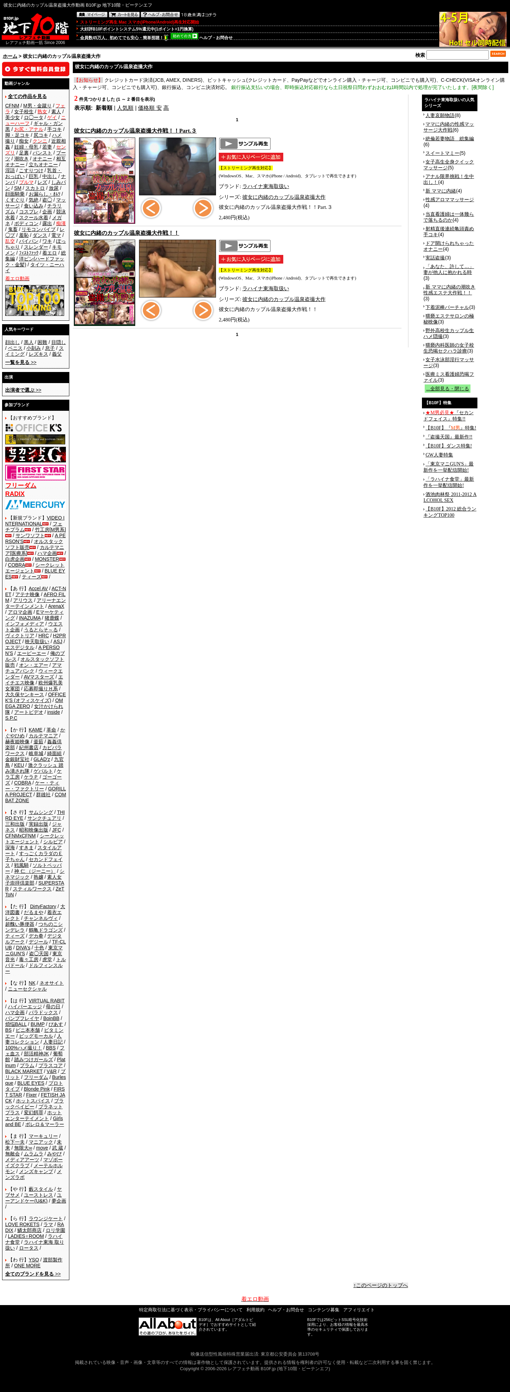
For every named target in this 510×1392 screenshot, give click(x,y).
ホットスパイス (33, 1100)
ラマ (48, 1224)
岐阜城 (36, 753)
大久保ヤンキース (24, 694)
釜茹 (38, 741)
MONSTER (47, 559)
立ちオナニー (43, 164)
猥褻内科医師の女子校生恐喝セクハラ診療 (448, 348)
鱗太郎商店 (29, 1230)
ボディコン (26, 223)
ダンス (40, 235)
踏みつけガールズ (33, 1059)
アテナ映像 (27, 594)
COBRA (16, 565)
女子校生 (24, 111)
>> (20, 362)
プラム (27, 1065)
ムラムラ (33, 1153)
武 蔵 (57, 1148)
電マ (56, 235)
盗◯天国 (39, 953)
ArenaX (56, 606)
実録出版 (38, 824)
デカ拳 (36, 936)
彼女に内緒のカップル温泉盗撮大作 (284, 197)
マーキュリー (43, 1136)
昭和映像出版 (33, 830)
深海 (10, 847)
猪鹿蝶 (52, 618)
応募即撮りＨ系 (41, 688)
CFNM (12, 105)
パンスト (42, 153)
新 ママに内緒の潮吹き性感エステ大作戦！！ (449, 289)
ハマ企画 (47, 553)
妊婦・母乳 (26, 147)
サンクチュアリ (44, 818)
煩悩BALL (16, 1024)
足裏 (24, 153)
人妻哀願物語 (440, 115)
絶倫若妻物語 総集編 (449, 138)
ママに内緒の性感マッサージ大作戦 (448, 127)
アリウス (23, 600)
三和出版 (15, 824)
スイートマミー (442, 153)
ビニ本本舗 (28, 1030)
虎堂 (47, 959)
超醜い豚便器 (19, 924)
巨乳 (33, 176)
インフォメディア (24, 624)
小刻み (33, 348)
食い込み (33, 206)
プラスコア (50, 1065)
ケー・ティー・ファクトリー (32, 785)
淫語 (10, 170)
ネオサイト (52, 983)
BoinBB (51, 1018)
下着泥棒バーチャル (447, 307)
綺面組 (54, 753)
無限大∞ (23, 1148)
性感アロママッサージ (449, 199)
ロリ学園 (55, 1230)
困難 (42, 342)
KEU (19, 765)
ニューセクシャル (27, 989)
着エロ (49, 253)
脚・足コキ (17, 135)
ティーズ (31, 576)
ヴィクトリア (19, 635)
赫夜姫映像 (17, 741)
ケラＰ (31, 777)
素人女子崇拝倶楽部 (33, 880)
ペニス (15, 348)
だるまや (33, 912)
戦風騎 (21, 865)
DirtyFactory (43, 906)
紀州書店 (28, 747)
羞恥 (24, 235)
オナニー (42, 158)
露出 (47, 223)
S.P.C (11, 718)
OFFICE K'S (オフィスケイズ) (35, 697)
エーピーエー (31, 653)
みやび (54, 1153)
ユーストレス (38, 1195)
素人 (56, 111)
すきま (26, 847)
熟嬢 (38, 877)
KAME (36, 730)
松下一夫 (15, 1142)
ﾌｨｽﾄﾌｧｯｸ (28, 253)
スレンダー (36, 247)
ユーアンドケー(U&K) (33, 1198)
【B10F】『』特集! (450, 428)
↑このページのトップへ (380, 1285)
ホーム (10, 56)
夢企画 (59, 1201)
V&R (52, 1071)
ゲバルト (43, 771)
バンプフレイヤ (22, 1018)
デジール (38, 942)
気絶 (33, 200)
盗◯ (47, 200)
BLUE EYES (30, 1083)
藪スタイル (41, 1189)
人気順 (125, 108)
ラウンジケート (46, 1218)
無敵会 (12, 1153)
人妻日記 (53, 1042)
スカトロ (35, 188)
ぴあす (56, 1024)
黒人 (29, 342)
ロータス (28, 1248)
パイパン (28, 241)
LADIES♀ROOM (26, 1236)
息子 (50, 348)
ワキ (47, 241)
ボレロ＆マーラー (44, 1124)
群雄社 (43, 794)
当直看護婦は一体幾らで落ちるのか (448, 217)
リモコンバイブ (38, 229)
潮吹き (21, 158)
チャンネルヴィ (41, 918)
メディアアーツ (22, 1159)
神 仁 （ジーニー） (35, 871)
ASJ (57, 641)
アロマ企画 (20, 612)
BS (8, 1030)
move (42, 1148)
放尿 (54, 188)
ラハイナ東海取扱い (265, 186)
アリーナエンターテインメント (35, 603)
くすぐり (15, 200)
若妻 (47, 147)
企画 (47, 211)
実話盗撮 (435, 257)
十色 (39, 947)
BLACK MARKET (24, 1071)
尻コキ (41, 135)
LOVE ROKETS (22, 1224)
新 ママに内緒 (440, 191)
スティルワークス (32, 889)
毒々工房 (28, 959)
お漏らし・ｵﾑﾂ (44, 194)
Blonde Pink (37, 1089)
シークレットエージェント (34, 838)
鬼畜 (13, 229)
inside (53, 712)
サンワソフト (30, 535)
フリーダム (36, 1077)
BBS (50, 1047)
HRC (43, 635)
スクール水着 (33, 217)
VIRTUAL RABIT (46, 1000)
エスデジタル (19, 647)
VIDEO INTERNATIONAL (34, 520)
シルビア (53, 841)
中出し (49, 176)
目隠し (58, 342)
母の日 (53, 1006)
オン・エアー (33, 665)
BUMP (37, 1024)
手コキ (54, 129)
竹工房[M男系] (50, 529)
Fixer (31, 1095)
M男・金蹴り (37, 105)
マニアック (41, 1142)
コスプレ (28, 211)
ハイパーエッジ (25, 1006)
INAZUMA (30, 618)
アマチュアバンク (33, 668)
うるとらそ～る (41, 629)
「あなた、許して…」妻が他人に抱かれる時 (448, 269)
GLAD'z (42, 759)
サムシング (41, 812)
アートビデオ (28, 712)
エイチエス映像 (34, 679)
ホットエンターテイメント (33, 1115)
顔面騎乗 (15, 194)
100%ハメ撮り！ (23, 1047)
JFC (56, 830)
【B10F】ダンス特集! (448, 446)
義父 (57, 354)
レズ (42, 182)
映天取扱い (37, 641)
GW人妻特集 (439, 455)
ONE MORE (27, 1265)
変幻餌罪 (33, 1112)
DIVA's (23, 947)
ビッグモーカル (36, 1036)
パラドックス (43, 1012)
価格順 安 (150, 108)
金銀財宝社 (17, 759)
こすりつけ (31, 170)
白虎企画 (15, 559)
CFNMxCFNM (20, 836)
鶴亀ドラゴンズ (46, 930)
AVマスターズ (39, 677)
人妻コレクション (33, 1039)
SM (17, 188)
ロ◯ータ (33, 117)
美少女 (12, 117)
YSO (34, 1259)
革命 (51, 730)
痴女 (24, 141)
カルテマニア (43, 735)
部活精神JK (36, 1053)
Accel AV (38, 588)
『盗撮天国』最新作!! (448, 437)
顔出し (12, 342)
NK (32, 983)
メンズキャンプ (36, 1171)
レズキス (38, 354)
